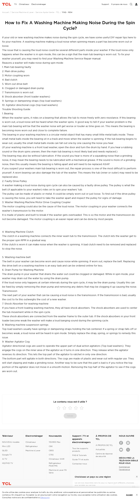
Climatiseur (31, 442)
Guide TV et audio (80, 459)
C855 (51, 450)
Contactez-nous (79, 464)
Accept (129, 495)
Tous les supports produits (80, 449)
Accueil (5, 12)
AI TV (4, 459)
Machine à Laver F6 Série (58, 471)
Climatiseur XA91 (56, 459)
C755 (51, 455)
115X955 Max (54, 442)
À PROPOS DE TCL (104, 445)
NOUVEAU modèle (10, 442)
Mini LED (6, 446)
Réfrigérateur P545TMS (55, 464)
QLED (5, 450)
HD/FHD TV (7, 463)
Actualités (100, 449)
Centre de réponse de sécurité (104, 455)
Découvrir (45, 497)
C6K (51, 446)
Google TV (7, 455)
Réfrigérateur (32, 446)
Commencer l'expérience (124, 468)
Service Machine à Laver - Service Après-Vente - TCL (36, 12)
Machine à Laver (33, 450)
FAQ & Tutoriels (79, 455)
